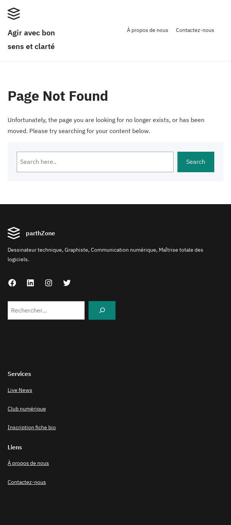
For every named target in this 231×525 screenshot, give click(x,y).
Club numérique (27, 408)
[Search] (102, 310)
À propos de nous (147, 30)
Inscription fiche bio (32, 427)
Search (195, 161)
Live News (20, 390)
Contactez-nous (195, 30)
